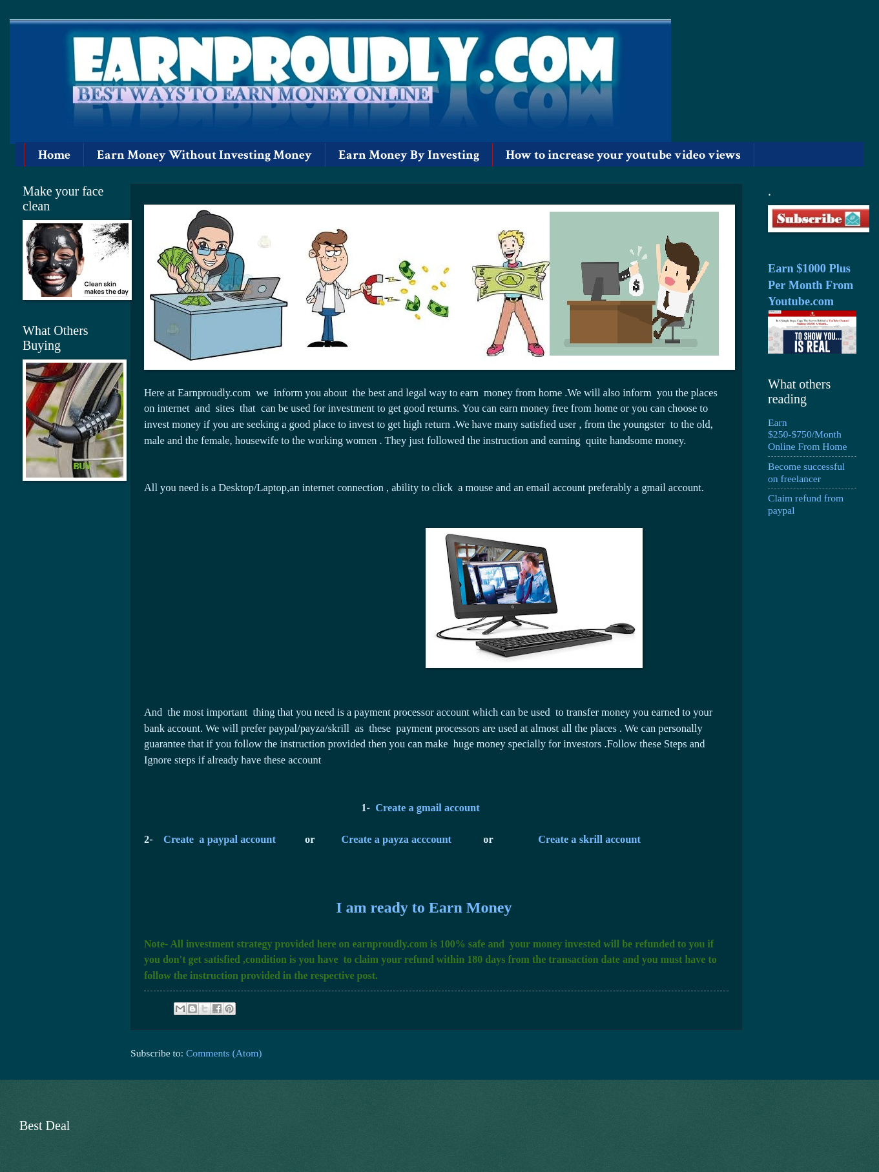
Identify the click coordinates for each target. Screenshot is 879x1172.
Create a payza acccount (397, 839)
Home (54, 154)
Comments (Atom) (224, 1052)
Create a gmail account (427, 808)
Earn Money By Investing (408, 154)
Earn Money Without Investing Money (204, 154)
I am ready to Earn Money (424, 907)
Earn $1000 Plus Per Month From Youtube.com (810, 285)
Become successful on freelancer (806, 472)
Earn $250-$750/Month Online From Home (807, 434)
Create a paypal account (219, 839)
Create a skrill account (589, 839)
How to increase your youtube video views (623, 154)
